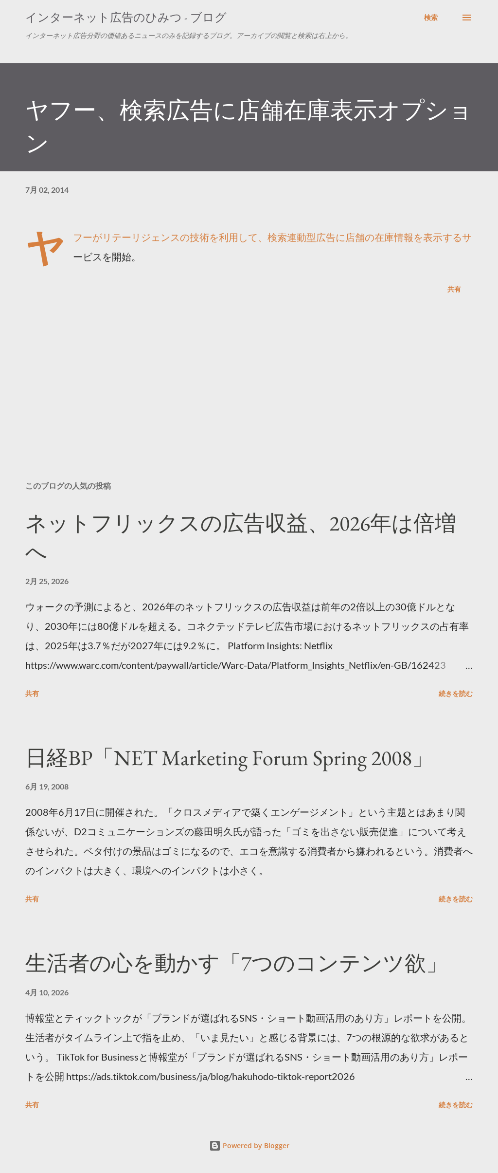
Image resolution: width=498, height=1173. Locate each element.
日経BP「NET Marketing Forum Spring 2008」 (229, 757)
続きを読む (456, 693)
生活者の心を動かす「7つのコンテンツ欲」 (236, 963)
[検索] (431, 17)
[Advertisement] (249, 397)
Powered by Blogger (249, 1145)
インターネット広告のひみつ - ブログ (126, 17)
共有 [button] (454, 289)
